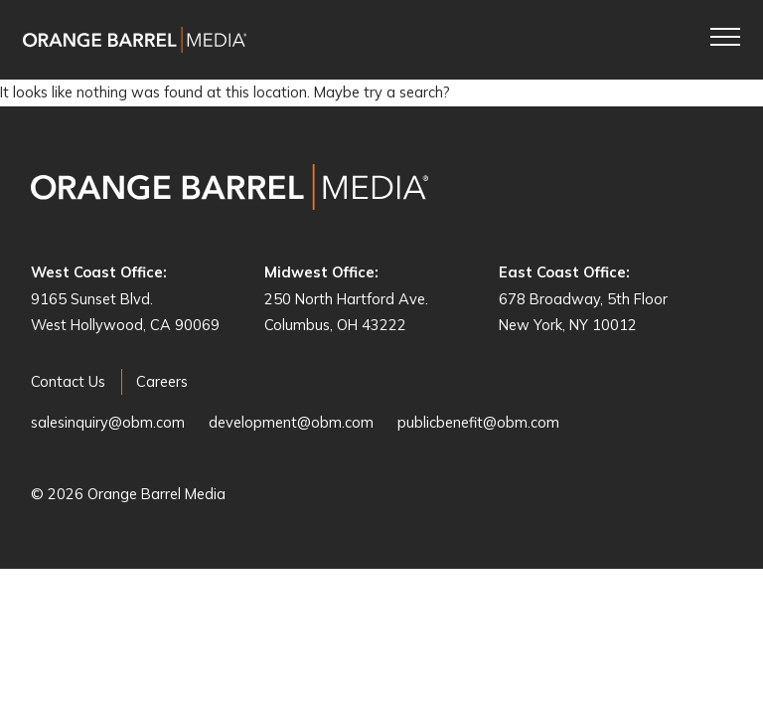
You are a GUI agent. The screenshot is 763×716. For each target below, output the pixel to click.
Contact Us (68, 381)
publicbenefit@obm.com (478, 422)
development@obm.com (291, 422)
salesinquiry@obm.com (108, 422)
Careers (162, 381)
